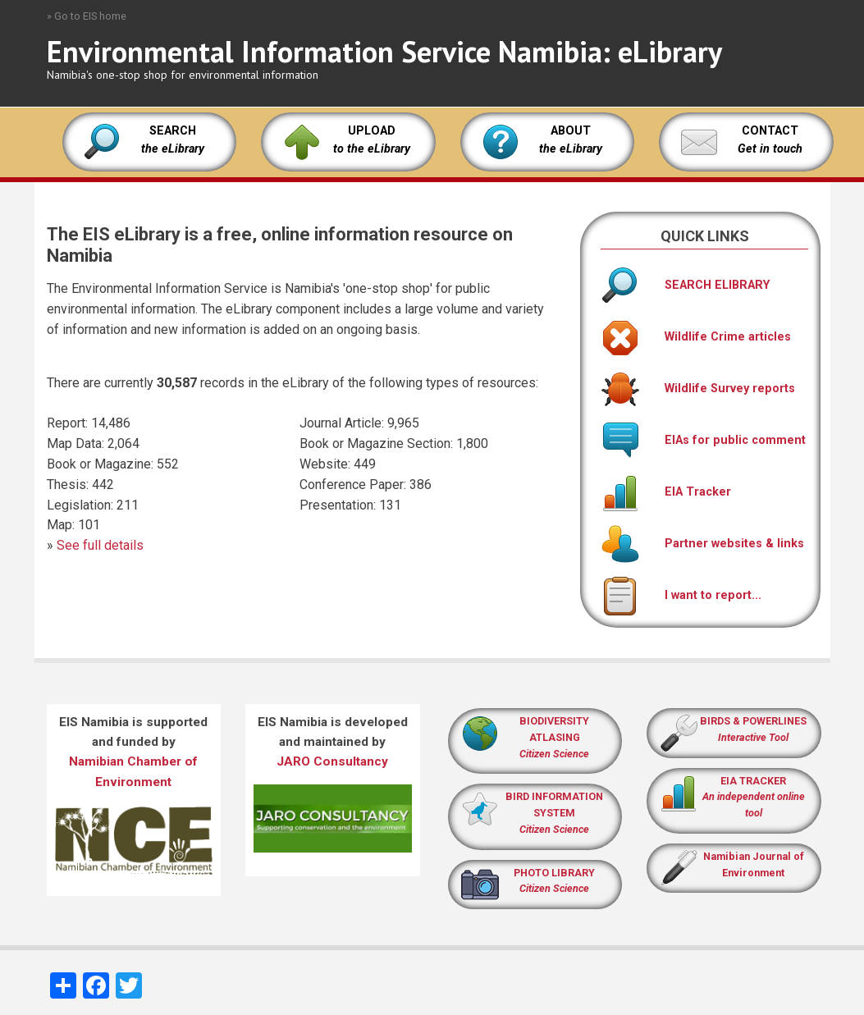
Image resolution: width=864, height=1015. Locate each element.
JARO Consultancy (332, 761)
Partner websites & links (702, 544)
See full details (100, 545)
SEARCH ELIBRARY (685, 285)
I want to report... (681, 595)
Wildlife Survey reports (698, 388)
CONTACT (770, 131)
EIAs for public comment (703, 440)
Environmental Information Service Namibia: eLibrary (384, 51)
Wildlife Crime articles (696, 337)
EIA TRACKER (753, 781)
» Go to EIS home (86, 16)
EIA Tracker (666, 492)
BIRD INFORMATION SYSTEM (554, 812)
